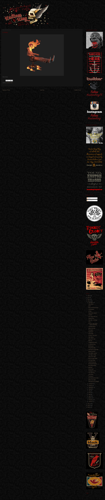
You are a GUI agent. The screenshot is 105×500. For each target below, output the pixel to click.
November (91, 383)
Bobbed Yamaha (91, 351)
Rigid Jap (90, 340)
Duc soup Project (91, 360)
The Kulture (90, 330)
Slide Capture (91, 337)
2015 (89, 295)
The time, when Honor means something (92, 324)
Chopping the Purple (92, 342)
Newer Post (6, 90)
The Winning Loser (92, 362)
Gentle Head (91, 369)
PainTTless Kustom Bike (93, 349)
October (90, 385)
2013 (89, 299)
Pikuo (89, 321)
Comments (90, 200)
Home (42, 90)
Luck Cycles (90, 374)
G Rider (90, 311)
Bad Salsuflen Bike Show (93, 378)
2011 (89, 403)
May (90, 394)
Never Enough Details (92, 358)
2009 (89, 407)
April (90, 396)
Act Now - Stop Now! (92, 335)
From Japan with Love (92, 316)
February (91, 399)
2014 (89, 297)
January (90, 401)
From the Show (91, 372)
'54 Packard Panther (92, 363)
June (90, 392)
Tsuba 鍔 (90, 314)
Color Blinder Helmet (92, 353)
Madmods (90, 367)
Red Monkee (91, 346)
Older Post (77, 90)
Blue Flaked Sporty (92, 365)
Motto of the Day (91, 328)
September (91, 387)
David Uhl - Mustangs (92, 320)
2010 (89, 405)
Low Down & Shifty (92, 354)
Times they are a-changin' (93, 381)
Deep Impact (91, 304)
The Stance (90, 376)
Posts (88, 198)
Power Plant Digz (91, 347)
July (90, 390)
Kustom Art (9, 82)
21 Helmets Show (92, 344)
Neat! (89, 305)
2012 (89, 301)
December (91, 302)
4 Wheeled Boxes (92, 326)
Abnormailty (90, 333)
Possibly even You (92, 370)
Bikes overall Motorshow (93, 307)
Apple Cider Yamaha (92, 313)
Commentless (91, 309)
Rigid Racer (90, 331)
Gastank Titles (91, 318)
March (90, 397)
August (90, 389)
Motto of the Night (92, 356)
